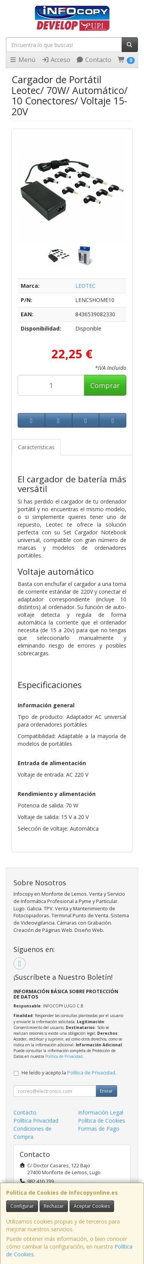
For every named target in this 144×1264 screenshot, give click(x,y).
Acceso (55, 59)
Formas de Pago (98, 1128)
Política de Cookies (101, 1120)
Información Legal (100, 1112)
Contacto (93, 59)
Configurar (22, 1206)
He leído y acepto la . (69, 1072)
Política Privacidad (35, 1120)
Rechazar (54, 1206)
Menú (22, 59)
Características (36, 447)
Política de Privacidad (64, 1056)
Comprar (105, 385)
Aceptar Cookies (92, 1206)
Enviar (106, 1091)
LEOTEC (85, 285)
